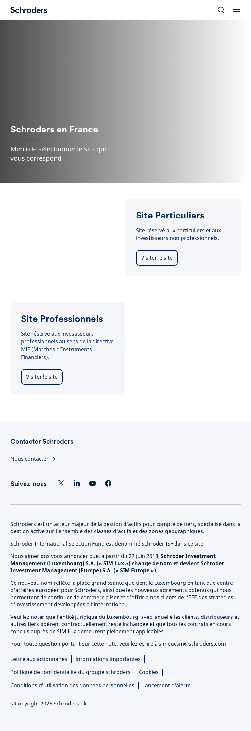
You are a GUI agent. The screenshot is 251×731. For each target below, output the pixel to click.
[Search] (221, 10)
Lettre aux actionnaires (38, 659)
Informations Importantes (108, 659)
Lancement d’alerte (166, 685)
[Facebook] (108, 483)
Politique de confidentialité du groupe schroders (70, 672)
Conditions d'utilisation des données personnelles (72, 685)
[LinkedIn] (77, 483)
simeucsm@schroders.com (192, 643)
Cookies (149, 672)
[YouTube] (92, 483)
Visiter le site (157, 257)
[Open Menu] (237, 10)
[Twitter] (61, 483)
